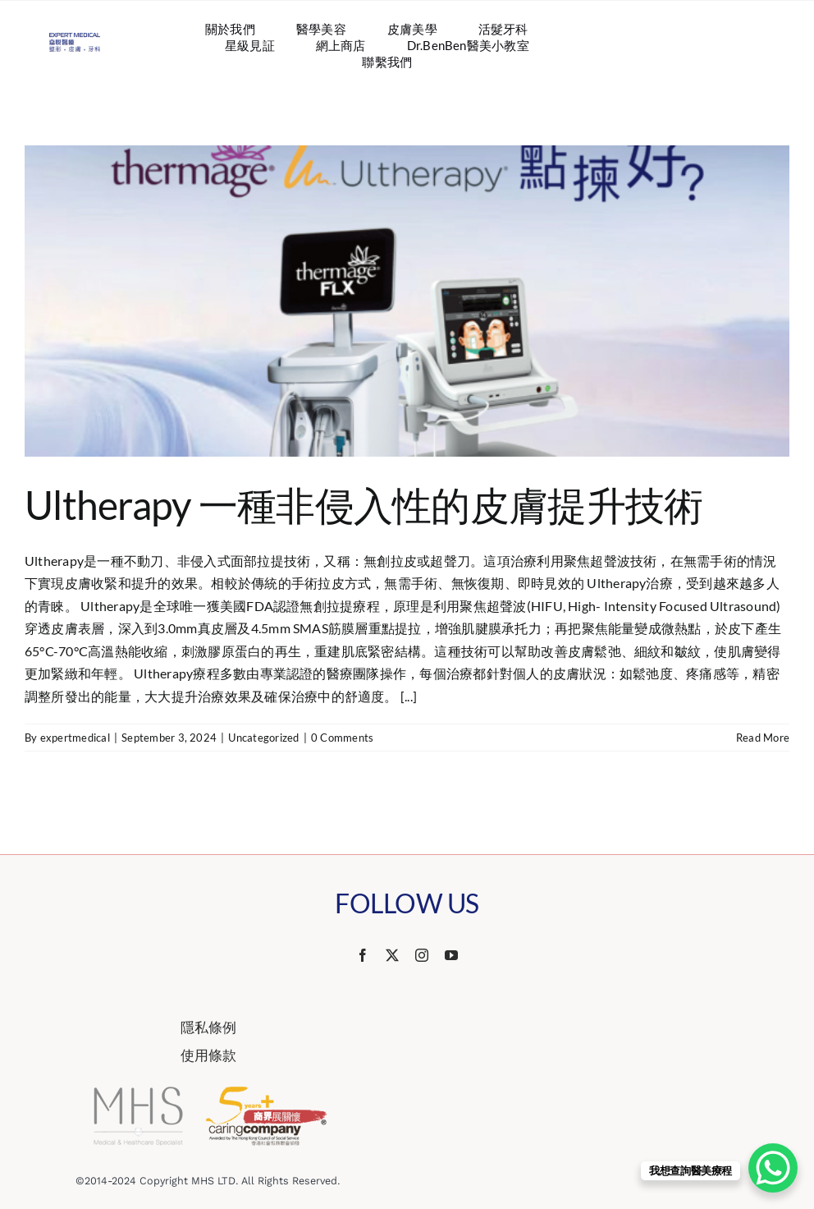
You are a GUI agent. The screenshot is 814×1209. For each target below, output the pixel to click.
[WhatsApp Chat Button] (773, 1168)
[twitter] (392, 955)
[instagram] (421, 955)
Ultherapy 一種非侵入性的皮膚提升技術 (363, 504)
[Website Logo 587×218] (74, 39)
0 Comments (342, 737)
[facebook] (362, 955)
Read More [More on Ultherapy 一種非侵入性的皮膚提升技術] (762, 737)
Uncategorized (263, 737)
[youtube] (451, 955)
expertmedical (75, 737)
